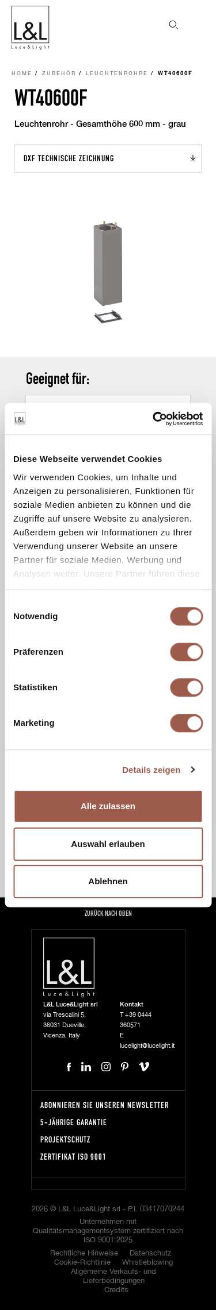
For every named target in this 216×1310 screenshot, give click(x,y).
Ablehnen (107, 881)
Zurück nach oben (108, 913)
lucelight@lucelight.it (147, 1046)
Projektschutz (65, 1139)
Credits (116, 1290)
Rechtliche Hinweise (84, 1253)
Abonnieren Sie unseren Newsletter (104, 1105)
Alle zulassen (108, 806)
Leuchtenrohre (117, 73)
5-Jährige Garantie (73, 1122)
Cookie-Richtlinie (82, 1262)
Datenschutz (150, 1253)
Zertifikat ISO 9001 (73, 1156)
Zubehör (59, 73)
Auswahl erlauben (108, 844)
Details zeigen (151, 770)
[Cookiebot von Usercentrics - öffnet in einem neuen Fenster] (154, 418)
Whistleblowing (147, 1262)
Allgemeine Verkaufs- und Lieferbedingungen (113, 1276)
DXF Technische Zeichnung (69, 158)
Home (22, 73)
